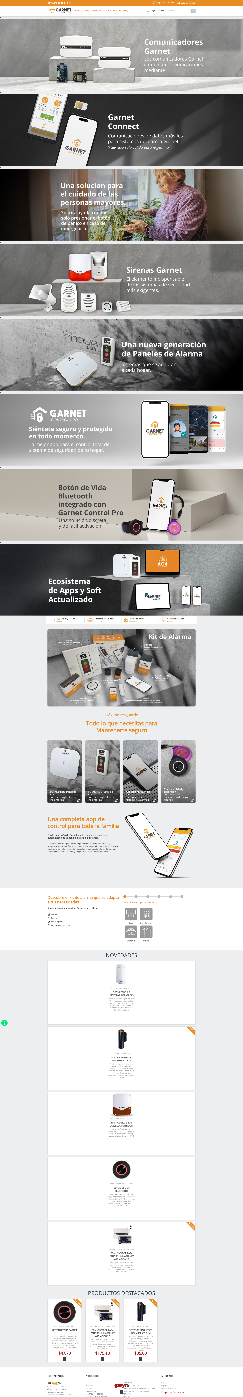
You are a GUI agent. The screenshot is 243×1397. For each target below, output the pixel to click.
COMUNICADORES (92, 1391)
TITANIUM (89, 1385)
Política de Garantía (168, 1388)
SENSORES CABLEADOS (132, 1385)
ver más (59, 621)
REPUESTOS (127, 1383)
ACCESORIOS (90, 1388)
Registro (164, 1385)
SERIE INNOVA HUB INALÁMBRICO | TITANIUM (137, 1392)
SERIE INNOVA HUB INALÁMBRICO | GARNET (140, 1388)
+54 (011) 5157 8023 (156, 11)
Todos (87, 1383)
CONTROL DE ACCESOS (94, 1394)
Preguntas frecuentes (163, 2)
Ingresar (164, 1383)
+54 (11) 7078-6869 (56, 1386)
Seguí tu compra (186, 3)
